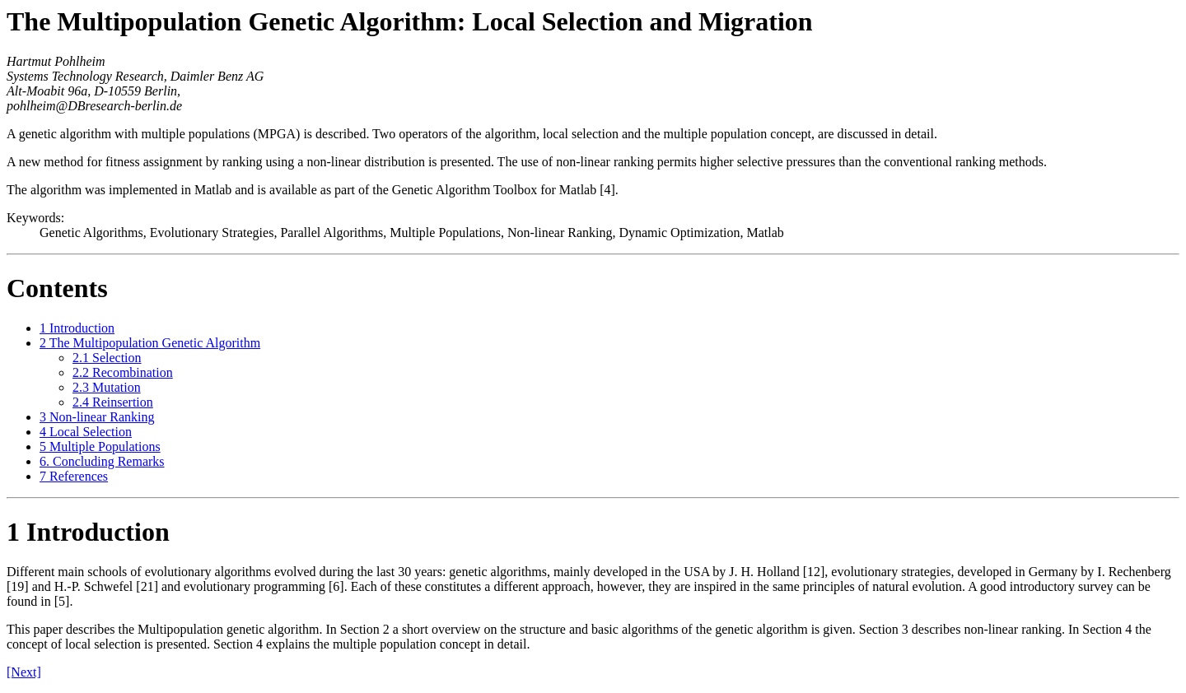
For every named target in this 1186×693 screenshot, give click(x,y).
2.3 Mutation (106, 387)
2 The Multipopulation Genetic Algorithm (150, 343)
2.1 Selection (107, 358)
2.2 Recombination (122, 372)
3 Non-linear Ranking (97, 417)
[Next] (24, 672)
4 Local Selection (86, 432)
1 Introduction (77, 328)
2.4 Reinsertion (112, 402)
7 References (74, 476)
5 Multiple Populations (100, 446)
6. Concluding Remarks (102, 461)
